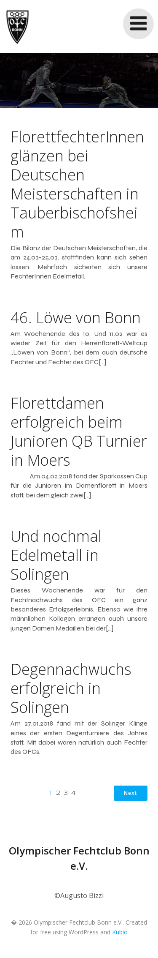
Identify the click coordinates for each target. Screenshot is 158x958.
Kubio (120, 932)
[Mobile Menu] (138, 23)
